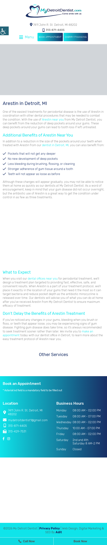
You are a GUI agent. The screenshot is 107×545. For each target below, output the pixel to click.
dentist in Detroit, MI (55, 145)
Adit (59, 532)
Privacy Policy (49, 528)
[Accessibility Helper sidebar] (4, 31)
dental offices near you (43, 278)
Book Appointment (50, 36)
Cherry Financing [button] (76, 36)
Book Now (80, 541)
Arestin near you (53, 119)
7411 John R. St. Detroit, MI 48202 (53, 25)
